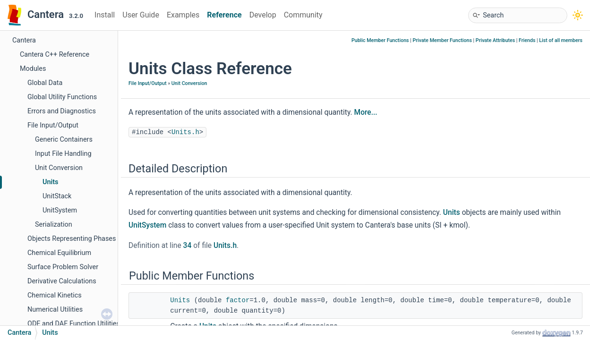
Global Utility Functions (62, 97)
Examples (183, 14)
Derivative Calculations (61, 281)
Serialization (53, 225)
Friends (527, 40)
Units (50, 182)
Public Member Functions (380, 40)
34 (187, 245)
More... (365, 112)
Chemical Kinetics (54, 295)
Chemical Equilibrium (59, 253)
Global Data (44, 83)
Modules (33, 69)
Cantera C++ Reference (54, 55)
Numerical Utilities (55, 310)
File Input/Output (52, 125)
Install (104, 14)
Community (303, 14)
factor (237, 300)
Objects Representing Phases (71, 239)
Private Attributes (495, 40)
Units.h (185, 132)
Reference (224, 14)
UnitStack (57, 196)
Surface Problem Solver (62, 267)
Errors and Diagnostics (61, 111)
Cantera (24, 40)
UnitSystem (60, 210)
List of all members (560, 40)
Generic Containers (64, 140)
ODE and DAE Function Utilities (73, 324)
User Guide (140, 14)
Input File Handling (63, 154)
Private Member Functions (441, 40)
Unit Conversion (59, 168)
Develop (262, 14)
